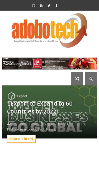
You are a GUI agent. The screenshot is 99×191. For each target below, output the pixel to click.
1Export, (79, 123)
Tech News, (47, 129)
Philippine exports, (22, 129)
